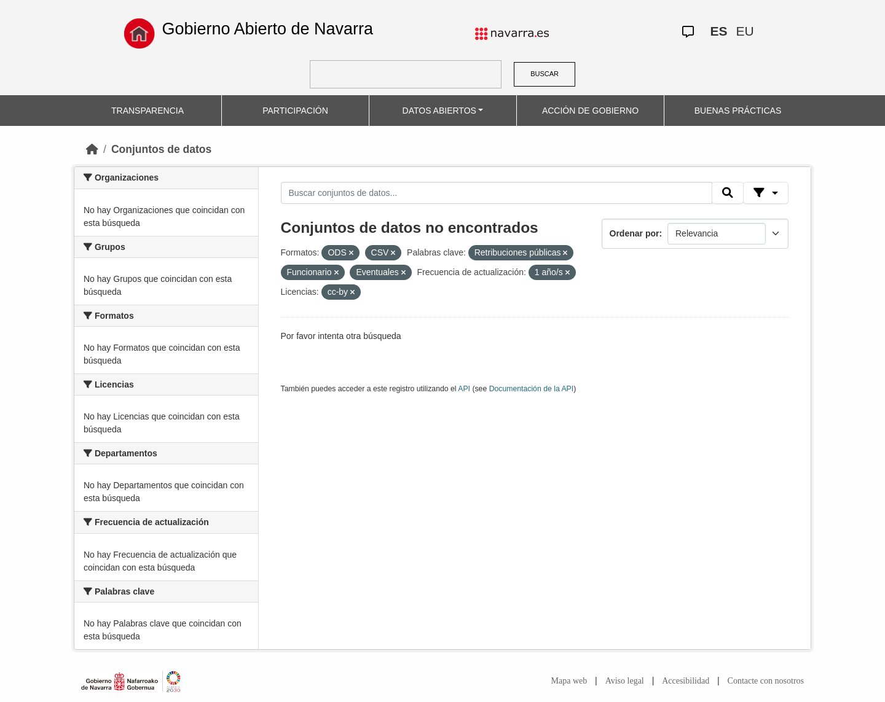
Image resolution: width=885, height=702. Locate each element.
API (464, 388)
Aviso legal (624, 680)
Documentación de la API (531, 388)
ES (718, 31)
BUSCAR (544, 73)
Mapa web (569, 680)
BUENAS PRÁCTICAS (738, 110)
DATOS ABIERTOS (439, 110)
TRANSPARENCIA (147, 110)
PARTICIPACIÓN (295, 110)
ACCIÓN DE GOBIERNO (590, 110)
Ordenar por (634, 233)
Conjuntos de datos (161, 149)
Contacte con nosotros (766, 680)
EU (744, 31)
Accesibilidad (685, 680)
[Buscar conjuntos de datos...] (496, 193)
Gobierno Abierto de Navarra (267, 29)
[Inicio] (92, 149)
